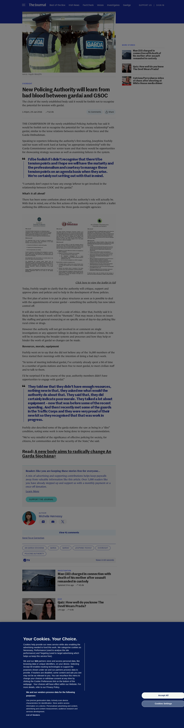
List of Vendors (33, 715)
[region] (92, 675)
